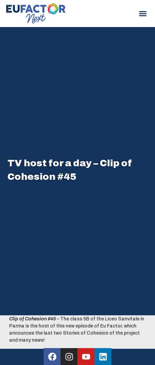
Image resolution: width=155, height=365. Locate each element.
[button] (143, 13)
